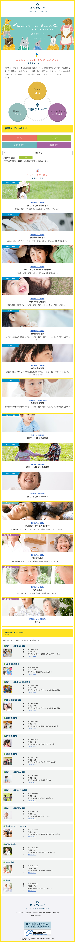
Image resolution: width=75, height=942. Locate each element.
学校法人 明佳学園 (37, 435)
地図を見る (32, 656)
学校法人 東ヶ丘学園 (37, 464)
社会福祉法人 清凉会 (37, 203)
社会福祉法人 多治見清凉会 (37, 400)
